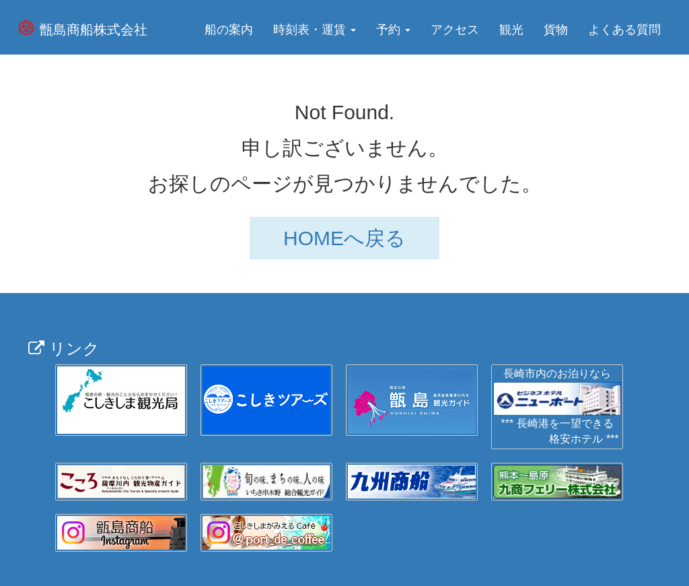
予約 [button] (393, 29)
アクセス (455, 29)
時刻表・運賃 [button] (314, 29)
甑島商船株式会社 (93, 29)
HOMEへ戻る (344, 238)
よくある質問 (624, 29)
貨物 (556, 29)
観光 (511, 29)
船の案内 (229, 29)
